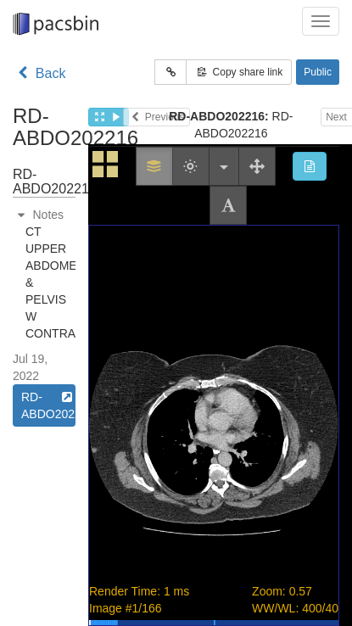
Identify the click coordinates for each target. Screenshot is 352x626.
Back (39, 73)
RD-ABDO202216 (48, 404)
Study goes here (213, 385)
